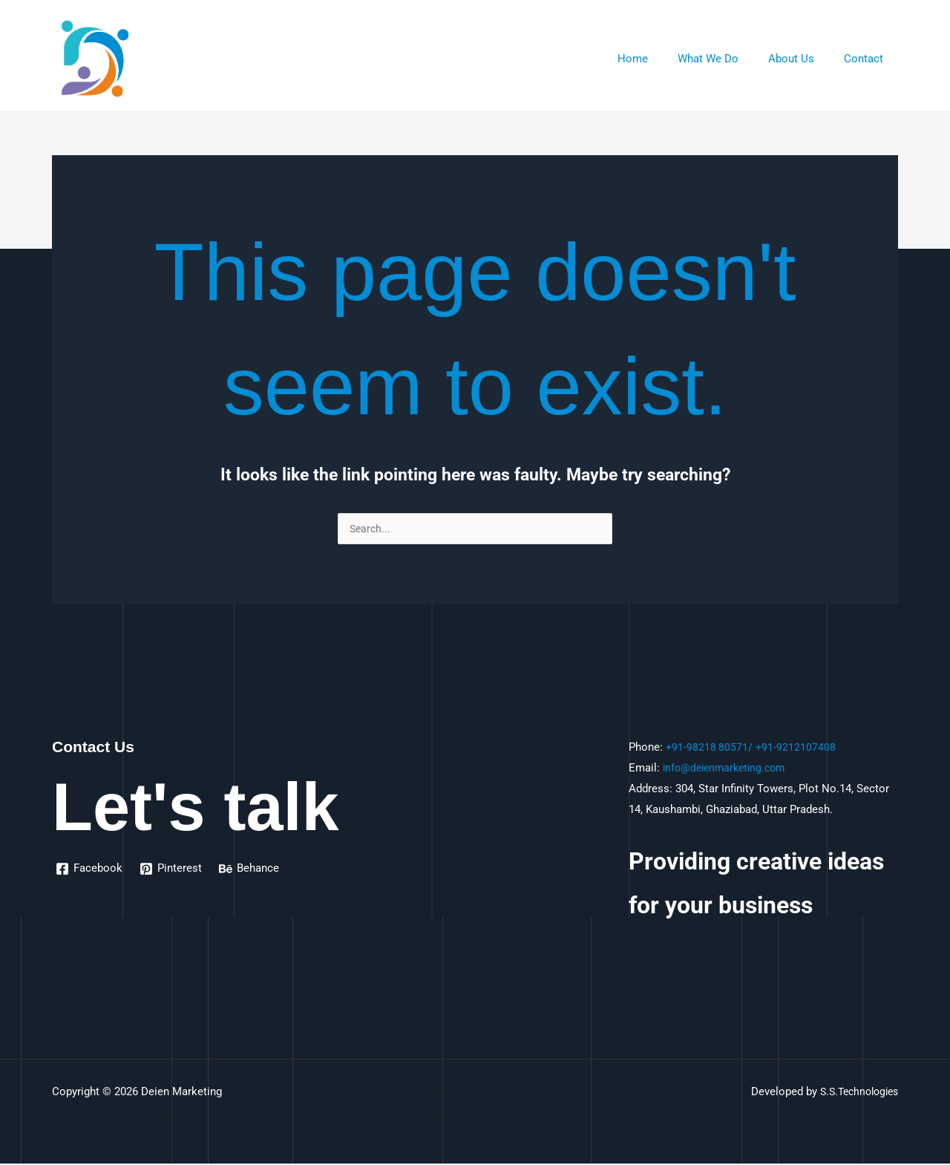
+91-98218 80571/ (710, 748)
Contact (867, 58)
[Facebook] (90, 870)
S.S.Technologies (855, 1093)
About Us (802, 58)
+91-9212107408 (797, 748)
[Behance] (251, 870)
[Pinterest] (172, 870)
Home (658, 58)
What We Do (726, 58)
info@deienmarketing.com (728, 769)
